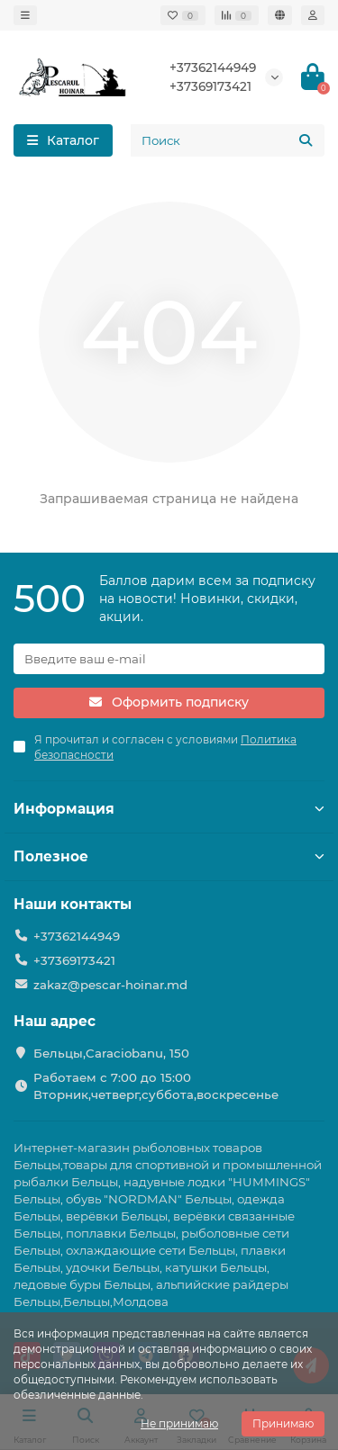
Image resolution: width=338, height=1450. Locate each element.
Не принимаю (179, 1423)
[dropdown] (25, 15)
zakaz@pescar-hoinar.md (110, 984)
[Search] (227, 140)
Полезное (169, 856)
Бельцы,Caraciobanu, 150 (111, 1053)
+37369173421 (210, 86)
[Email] (169, 659)
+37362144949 (212, 67)
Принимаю (283, 1423)
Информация (169, 808)
